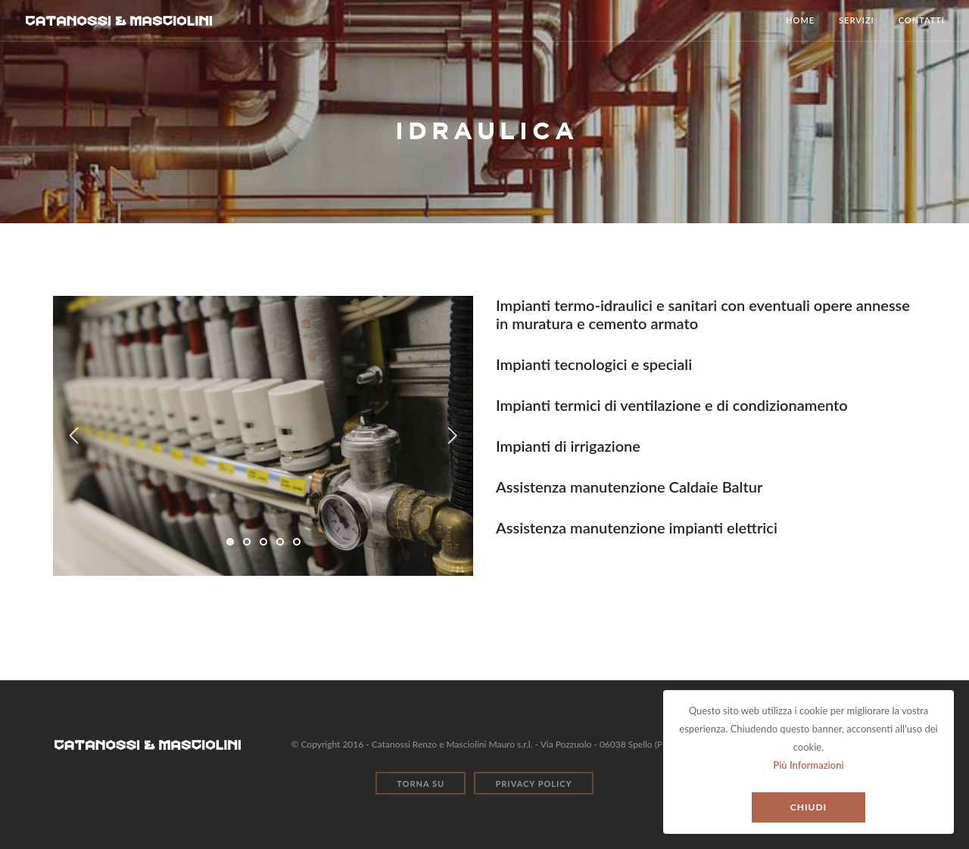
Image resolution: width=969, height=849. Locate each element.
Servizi (856, 20)
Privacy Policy (533, 783)
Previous (74, 436)
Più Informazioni (808, 765)
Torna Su (420, 783)
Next (452, 436)
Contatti (922, 20)
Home (800, 20)
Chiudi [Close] (808, 807)
